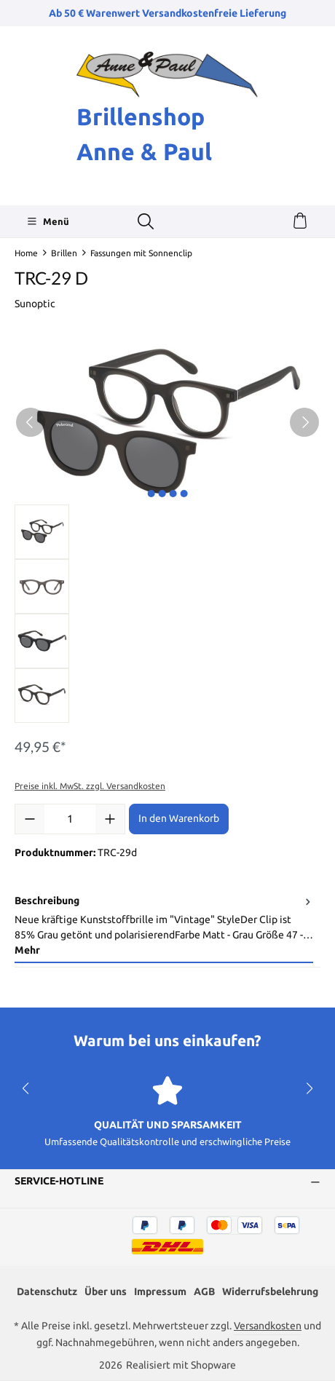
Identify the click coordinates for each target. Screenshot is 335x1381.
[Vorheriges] (30, 422)
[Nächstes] (304, 422)
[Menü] (47, 221)
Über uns (105, 1291)
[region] (167, 532)
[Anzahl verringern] (29, 819)
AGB (204, 1291)
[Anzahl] (70, 819)
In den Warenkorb (178, 818)
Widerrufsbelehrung (270, 1291)
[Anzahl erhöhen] (110, 819)
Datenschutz (47, 1291)
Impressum (160, 1291)
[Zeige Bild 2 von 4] (161, 493)
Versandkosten (268, 1325)
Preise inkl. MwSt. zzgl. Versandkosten (90, 786)
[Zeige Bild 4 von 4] (183, 493)
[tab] (164, 926)
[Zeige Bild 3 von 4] (172, 493)
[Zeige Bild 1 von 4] (150, 493)
